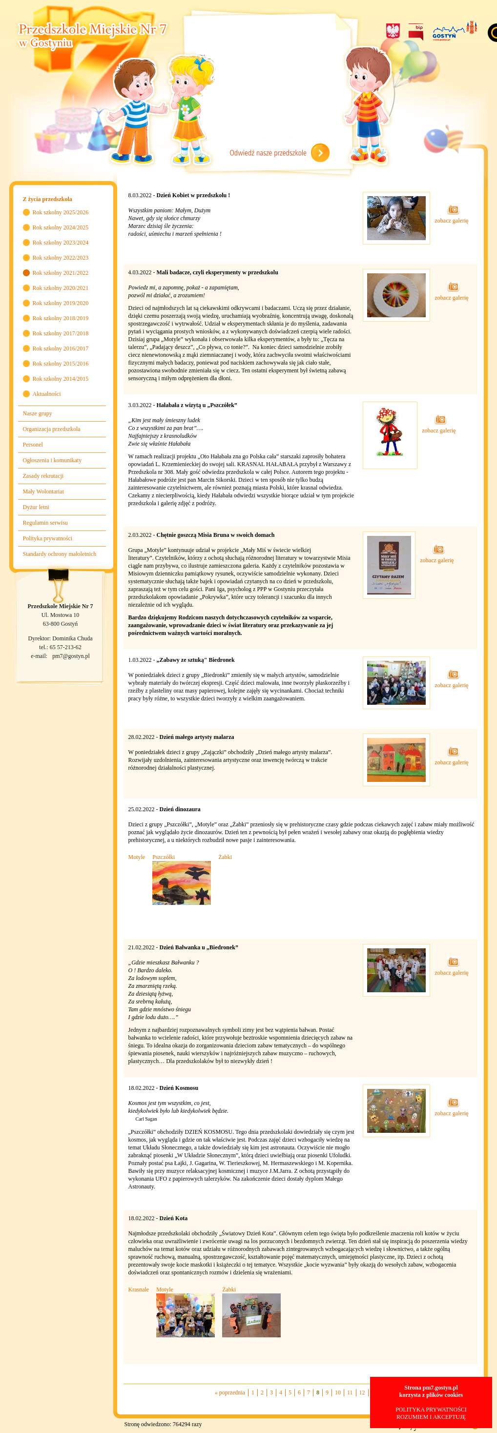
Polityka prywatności (48, 538)
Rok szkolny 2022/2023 (61, 257)
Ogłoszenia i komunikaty (52, 460)
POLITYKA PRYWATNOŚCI (431, 1409)
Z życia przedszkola (47, 199)
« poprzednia (230, 1392)
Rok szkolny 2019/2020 (61, 303)
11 (350, 1392)
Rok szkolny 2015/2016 (61, 363)
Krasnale (138, 1289)
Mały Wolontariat (43, 491)
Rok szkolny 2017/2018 (61, 333)
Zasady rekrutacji (43, 475)
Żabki (225, 857)
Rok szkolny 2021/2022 (61, 272)
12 (362, 1392)
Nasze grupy (37, 413)
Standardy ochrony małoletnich (60, 554)
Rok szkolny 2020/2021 (61, 288)
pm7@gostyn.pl (71, 656)
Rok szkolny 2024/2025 (61, 227)
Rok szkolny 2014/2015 (61, 378)
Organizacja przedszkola (52, 429)
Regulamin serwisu (45, 522)
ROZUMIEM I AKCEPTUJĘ (431, 1416)
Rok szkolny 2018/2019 (61, 318)
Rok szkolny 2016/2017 (61, 348)
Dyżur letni (36, 507)
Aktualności (47, 393)
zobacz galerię (452, 217)
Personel (33, 444)
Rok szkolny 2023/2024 (61, 242)
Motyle (136, 857)
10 (338, 1392)
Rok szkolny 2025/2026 (61, 212)
